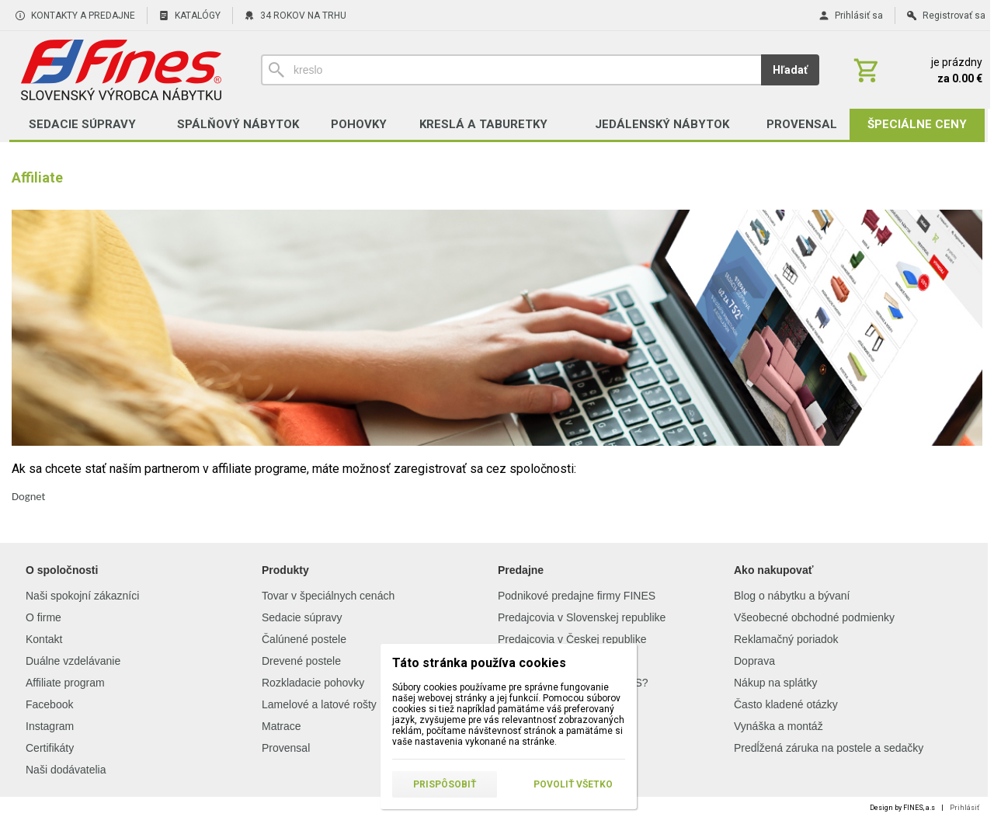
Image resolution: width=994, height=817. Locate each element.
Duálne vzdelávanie (73, 661)
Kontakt (44, 639)
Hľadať (790, 70)
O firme (43, 617)
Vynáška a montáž (778, 726)
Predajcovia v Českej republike (572, 639)
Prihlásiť (964, 808)
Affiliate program (65, 682)
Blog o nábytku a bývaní (792, 595)
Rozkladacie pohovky (313, 682)
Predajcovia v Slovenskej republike (582, 617)
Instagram (50, 726)
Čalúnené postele (304, 639)
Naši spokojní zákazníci (82, 595)
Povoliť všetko (573, 784)
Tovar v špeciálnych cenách (328, 595)
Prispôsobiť (444, 784)
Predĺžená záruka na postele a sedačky (828, 748)
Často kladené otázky (786, 704)
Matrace (281, 726)
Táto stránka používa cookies (479, 662)
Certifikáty (50, 748)
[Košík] (916, 70)
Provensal (286, 748)
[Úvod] (121, 70)
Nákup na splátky (775, 682)
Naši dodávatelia (66, 769)
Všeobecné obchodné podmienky (814, 617)
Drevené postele (301, 661)
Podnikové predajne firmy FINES (576, 595)
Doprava (754, 661)
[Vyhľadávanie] (511, 69)
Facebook (49, 704)
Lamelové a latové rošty (319, 704)
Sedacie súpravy (302, 617)
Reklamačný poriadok (786, 639)
